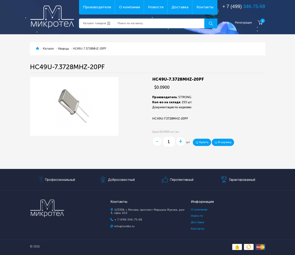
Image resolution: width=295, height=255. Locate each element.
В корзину (222, 142)
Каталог (48, 49)
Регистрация (243, 22)
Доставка (180, 7)
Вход (225, 22)
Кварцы (63, 49)
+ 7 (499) (243, 6)
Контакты (204, 7)
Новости (155, 7)
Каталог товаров (94, 23)
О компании (129, 7)
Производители (97, 7)
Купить (202, 142)
